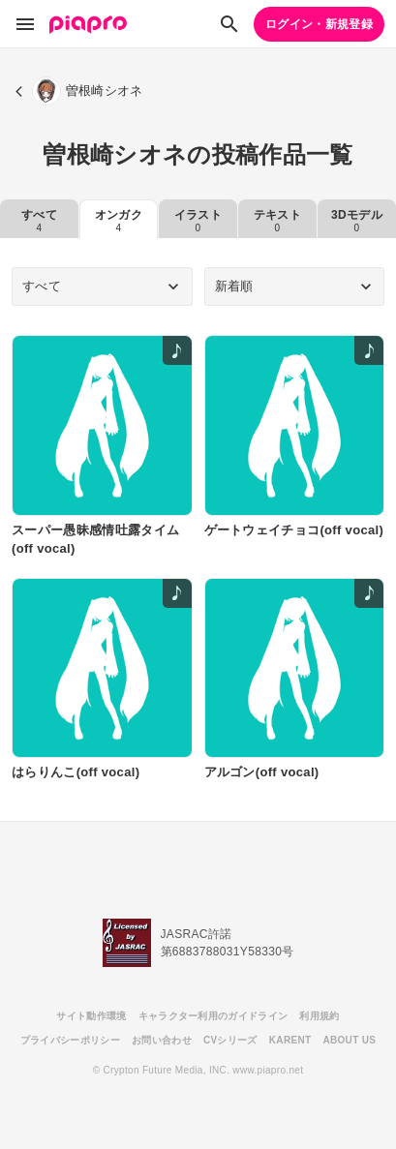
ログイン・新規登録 (319, 24)
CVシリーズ (230, 1040)
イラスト (198, 220)
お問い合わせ (162, 1040)
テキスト (277, 220)
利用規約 (319, 1016)
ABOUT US (349, 1040)
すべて (39, 220)
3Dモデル (356, 220)
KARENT (290, 1040)
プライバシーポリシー (70, 1040)
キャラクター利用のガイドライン (213, 1016)
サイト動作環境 (91, 1016)
